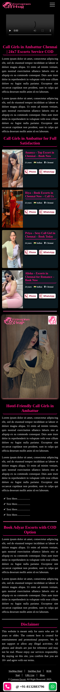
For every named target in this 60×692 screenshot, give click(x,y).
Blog (42, 675)
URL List (29, 675)
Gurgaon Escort (18, 679)
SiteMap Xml (34, 671)
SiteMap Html (15, 671)
